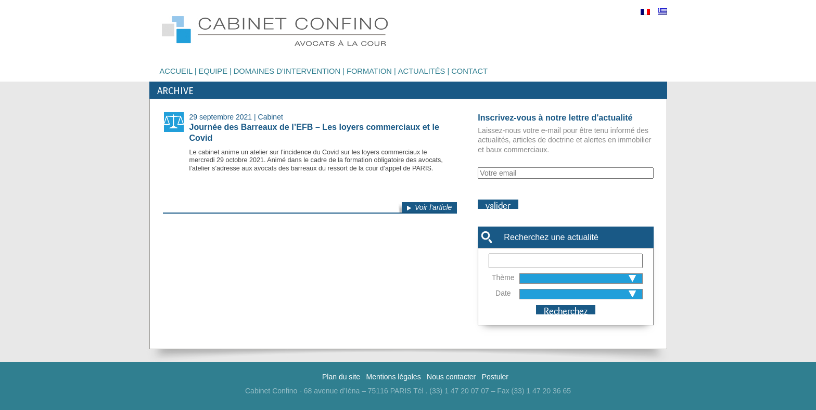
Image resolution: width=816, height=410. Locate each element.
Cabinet (270, 117)
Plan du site (341, 377)
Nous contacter (451, 377)
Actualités (421, 71)
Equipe (212, 71)
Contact (469, 71)
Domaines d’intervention (287, 71)
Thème (503, 277)
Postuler (495, 377)
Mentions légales (393, 377)
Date (503, 293)
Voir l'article (433, 207)
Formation (369, 71)
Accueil (176, 71)
